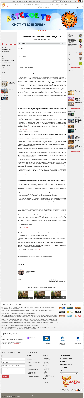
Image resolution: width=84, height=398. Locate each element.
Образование (49, 368)
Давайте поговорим (32, 373)
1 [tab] (38, 30)
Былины (48, 383)
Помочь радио (71, 70)
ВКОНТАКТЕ (25, 227)
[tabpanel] (42, 19)
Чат (78, 7)
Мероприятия (36, 1)
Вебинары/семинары (7, 49)
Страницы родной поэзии (33, 376)
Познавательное (49, 361)
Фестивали (48, 358)
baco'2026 (3, 395)
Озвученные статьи (32, 372)
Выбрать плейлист (13, 41)
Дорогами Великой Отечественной (7, 64)
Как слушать (66, 363)
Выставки (48, 362)
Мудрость (48, 371)
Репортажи (30, 368)
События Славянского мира (52, 356)
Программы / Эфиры (32, 359)
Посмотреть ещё (75, 67)
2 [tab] (40, 30)
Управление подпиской (69, 364)
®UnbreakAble (14, 395)
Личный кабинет (67, 369)
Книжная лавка (31, 375)
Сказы (3, 58)
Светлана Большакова (30, 271)
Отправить (5, 376)
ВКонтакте (25, 102)
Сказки (47, 381)
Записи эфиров (31, 361)
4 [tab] (43, 30)
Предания (48, 379)
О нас (3, 72)
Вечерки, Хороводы (50, 363)
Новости (4, 53)
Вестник (4, 74)
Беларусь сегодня (26, 203)
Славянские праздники (33, 369)
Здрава (47, 366)
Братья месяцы (31, 363)
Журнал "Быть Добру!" (7, 77)
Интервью (30, 365)
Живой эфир (3, 41)
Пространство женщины (33, 370)
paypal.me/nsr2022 (78, 343)
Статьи (3, 56)
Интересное (48, 375)
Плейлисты (66, 357)
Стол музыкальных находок (34, 366)
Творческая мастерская (8, 60)
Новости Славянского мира (39, 39)
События (47, 355)
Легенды (48, 382)
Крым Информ (26, 174)
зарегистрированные (62, 281)
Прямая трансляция (68, 355)
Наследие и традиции (51, 376)
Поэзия (3, 67)
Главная (14, 1)
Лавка (30, 1)
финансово (16, 343)
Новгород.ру (25, 129)
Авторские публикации (22, 1)
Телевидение (5, 51)
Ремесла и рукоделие (51, 373)
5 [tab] (45, 30)
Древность (48, 369)
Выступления (49, 359)
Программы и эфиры (7, 54)
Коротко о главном (6, 62)
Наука (47, 372)
